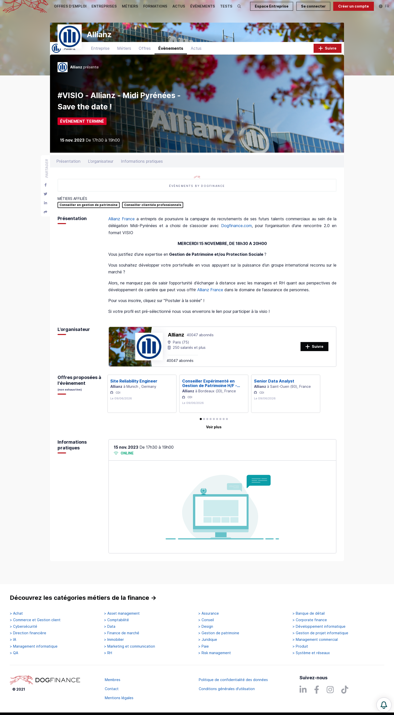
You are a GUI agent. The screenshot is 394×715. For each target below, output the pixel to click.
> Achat (16, 613)
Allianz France (121, 229)
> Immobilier (114, 640)
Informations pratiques (142, 172)
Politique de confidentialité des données (233, 680)
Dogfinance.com (236, 236)
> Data (109, 627)
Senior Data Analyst (274, 392)
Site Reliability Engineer (133, 392)
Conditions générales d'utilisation (227, 689)
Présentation (68, 172)
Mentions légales (119, 698)
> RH (108, 653)
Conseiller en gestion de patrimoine (89, 215)
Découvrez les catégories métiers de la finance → (83, 598)
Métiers (124, 59)
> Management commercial (315, 640)
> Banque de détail (308, 613)
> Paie (203, 646)
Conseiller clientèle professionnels (152, 215)
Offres (145, 59)
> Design (205, 627)
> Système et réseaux (311, 653)
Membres (112, 680)
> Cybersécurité (23, 627)
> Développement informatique (319, 627)
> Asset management (122, 613)
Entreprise (100, 59)
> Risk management (214, 653)
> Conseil (206, 620)
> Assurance (208, 613)
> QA (14, 653)
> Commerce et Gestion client (35, 620)
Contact (112, 689)
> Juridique (207, 640)
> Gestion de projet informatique (320, 633)
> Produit (300, 646)
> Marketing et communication (129, 646)
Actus (196, 59)
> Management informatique (34, 646)
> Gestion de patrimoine (218, 633)
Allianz (176, 346)
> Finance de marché (121, 633)
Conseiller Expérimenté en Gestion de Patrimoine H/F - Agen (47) (209, 394)
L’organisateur (100, 172)
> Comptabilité (116, 620)
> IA (13, 640)
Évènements (170, 59)
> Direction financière (28, 633)
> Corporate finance (309, 620)
